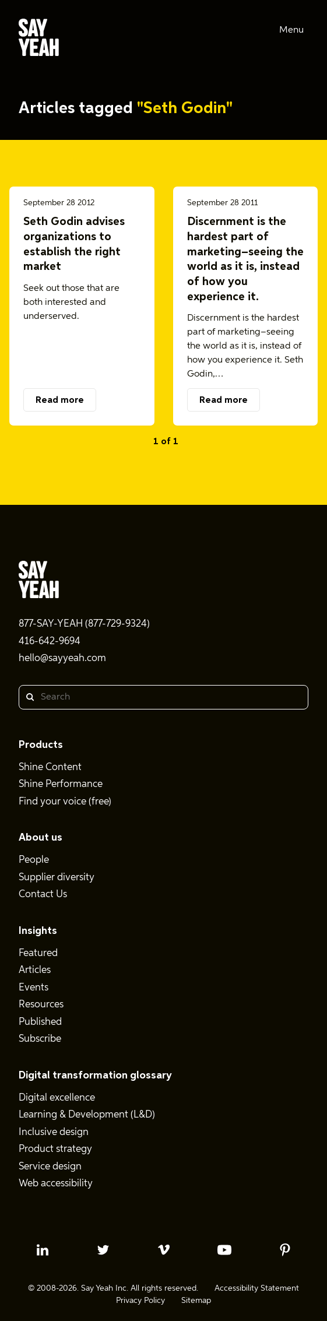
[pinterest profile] (285, 1250)
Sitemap (196, 1301)
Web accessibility (56, 1184)
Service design (50, 1167)
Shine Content (50, 767)
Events (33, 988)
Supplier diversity (56, 878)
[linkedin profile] (42, 1250)
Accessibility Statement (257, 1288)
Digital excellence (57, 1098)
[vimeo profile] (163, 1250)
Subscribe (40, 1039)
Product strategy (55, 1149)
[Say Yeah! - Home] (39, 40)
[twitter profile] (103, 1250)
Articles (35, 970)
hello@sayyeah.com (62, 658)
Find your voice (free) (65, 802)
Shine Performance (61, 784)
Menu (291, 30)
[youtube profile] (224, 1250)
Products (41, 745)
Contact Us (43, 895)
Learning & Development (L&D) (87, 1115)
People (34, 860)
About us (40, 837)
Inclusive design (54, 1132)
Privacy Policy (140, 1301)
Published (40, 1022)
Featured (38, 953)
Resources (41, 1005)
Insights (38, 931)
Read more (60, 400)
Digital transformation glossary (95, 1075)
